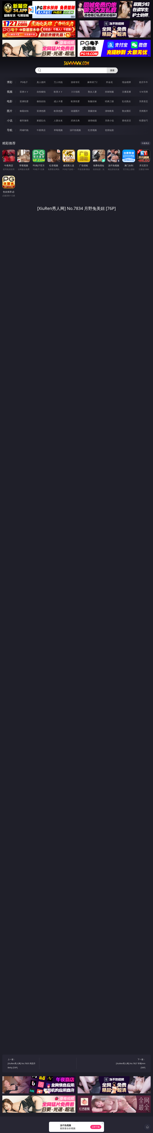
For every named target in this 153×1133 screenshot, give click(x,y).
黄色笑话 (126, 120)
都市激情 (24, 120)
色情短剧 (109, 130)
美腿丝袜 (92, 110)
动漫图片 (75, 110)
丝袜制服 (109, 91)
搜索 (112, 70)
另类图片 (143, 110)
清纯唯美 (109, 110)
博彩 (9, 82)
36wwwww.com (76, 63)
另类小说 (109, 120)
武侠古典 (75, 120)
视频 (9, 92)
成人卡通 (58, 101)
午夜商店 (41, 130)
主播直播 (126, 91)
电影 (9, 101)
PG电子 (24, 82)
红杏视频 (92, 130)
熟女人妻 (92, 91)
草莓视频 (58, 130)
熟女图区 (126, 110)
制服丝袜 (92, 101)
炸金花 (109, 82)
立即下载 (96, 1127)
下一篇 (130, 1064)
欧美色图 (58, 110)
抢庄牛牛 (143, 82)
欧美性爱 (75, 101)
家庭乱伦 (41, 120)
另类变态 (143, 101)
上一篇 (23, 1064)
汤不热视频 (75, 130)
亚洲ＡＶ (24, 91)
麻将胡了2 (92, 82)
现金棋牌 (126, 82)
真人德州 (41, 82)
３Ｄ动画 (75, 91)
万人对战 (58, 82)
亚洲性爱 (24, 101)
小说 (9, 120)
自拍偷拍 (41, 91)
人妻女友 (58, 120)
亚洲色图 (41, 110)
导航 (9, 130)
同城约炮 (24, 130)
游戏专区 (75, 82)
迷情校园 (92, 120)
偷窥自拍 (24, 110)
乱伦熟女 (126, 101)
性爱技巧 (143, 120)
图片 (9, 111)
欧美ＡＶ (58, 91)
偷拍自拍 (41, 101)
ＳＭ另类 (143, 91)
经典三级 (109, 101)
